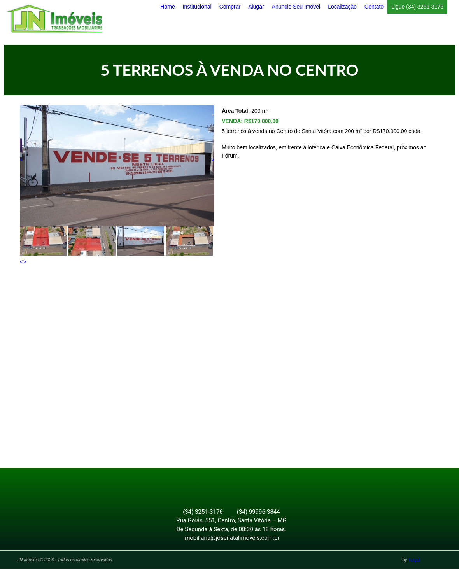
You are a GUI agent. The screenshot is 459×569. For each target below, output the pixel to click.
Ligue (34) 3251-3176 (417, 7)
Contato (374, 7)
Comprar (229, 7)
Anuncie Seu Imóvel (296, 7)
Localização (342, 7)
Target (414, 560)
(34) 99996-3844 (258, 512)
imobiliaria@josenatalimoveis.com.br (232, 538)
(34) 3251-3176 (203, 512)
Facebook (225, 484)
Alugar (256, 7)
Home (167, 7)
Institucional (197, 7)
